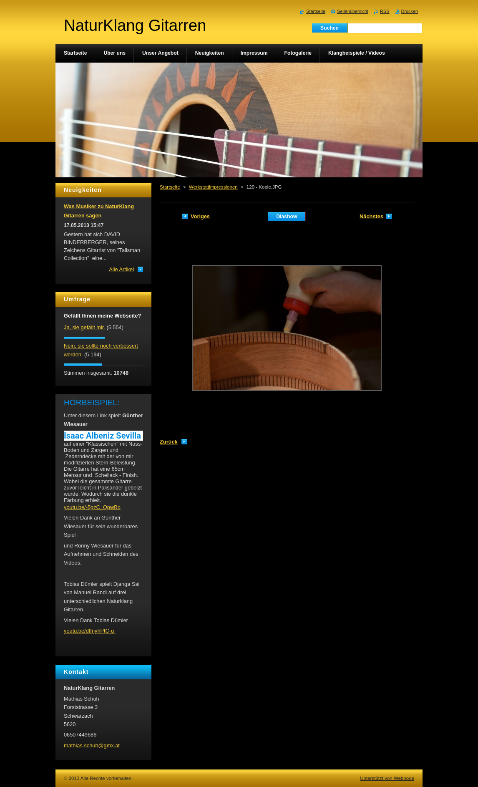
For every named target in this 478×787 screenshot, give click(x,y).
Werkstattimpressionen (213, 186)
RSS (384, 11)
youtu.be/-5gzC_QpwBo (92, 507)
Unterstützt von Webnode (387, 778)
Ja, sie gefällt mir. (84, 327)
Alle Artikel (121, 269)
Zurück (169, 442)
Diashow (286, 216)
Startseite (170, 186)
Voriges (200, 216)
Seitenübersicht (352, 11)
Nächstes (371, 216)
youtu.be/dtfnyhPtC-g (90, 631)
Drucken (409, 11)
